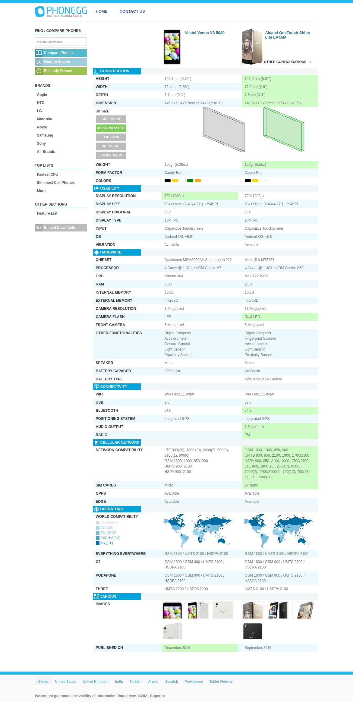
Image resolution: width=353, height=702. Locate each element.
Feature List (47, 213)
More (41, 191)
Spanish (171, 681)
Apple (42, 95)
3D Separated (110, 128)
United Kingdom (96, 681)
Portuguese (193, 681)
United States (65, 681)
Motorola (44, 119)
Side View (110, 119)
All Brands (46, 152)
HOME (102, 11)
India (119, 681)
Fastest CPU (47, 174)
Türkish (136, 681)
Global (43, 681)
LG (39, 111)
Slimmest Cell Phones (56, 183)
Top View (110, 137)
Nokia (42, 127)
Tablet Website (221, 681)
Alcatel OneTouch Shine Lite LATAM (287, 34)
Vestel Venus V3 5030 (205, 32)
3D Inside (111, 146)
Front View (110, 155)
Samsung (45, 135)
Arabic (153, 681)
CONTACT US (132, 11)
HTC (41, 103)
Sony (41, 143)
